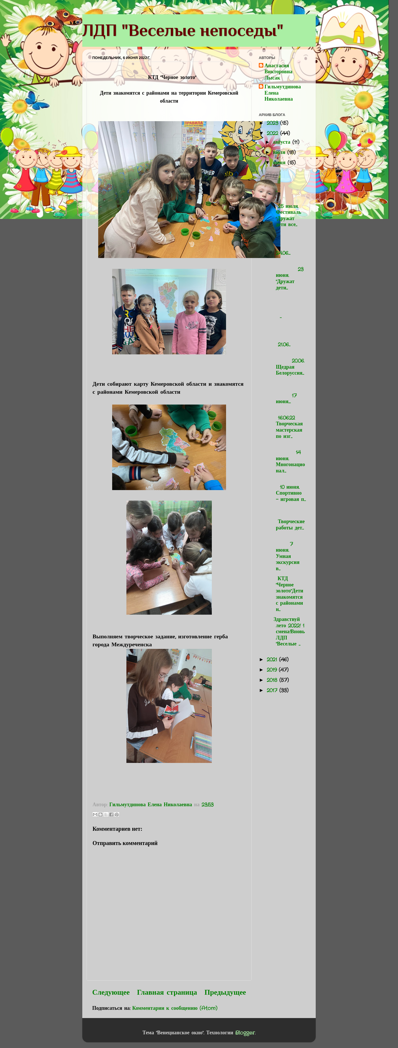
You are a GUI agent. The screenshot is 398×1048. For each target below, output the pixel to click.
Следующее (111, 993)
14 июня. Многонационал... (288, 459)
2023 (273, 123)
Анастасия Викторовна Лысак (278, 72)
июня (280, 162)
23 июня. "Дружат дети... (288, 275)
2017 (273, 690)
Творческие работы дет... (288, 519)
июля (280, 152)
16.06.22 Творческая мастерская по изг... (287, 424)
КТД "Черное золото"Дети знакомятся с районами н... (287, 594)
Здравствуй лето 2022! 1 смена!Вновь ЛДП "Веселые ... (288, 632)
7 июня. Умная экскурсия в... (288, 553)
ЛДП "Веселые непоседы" (182, 30)
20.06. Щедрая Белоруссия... (288, 364)
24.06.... (289, 244)
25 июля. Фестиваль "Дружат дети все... (286, 212)
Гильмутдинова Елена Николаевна (282, 93)
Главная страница (167, 993)
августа (282, 142)
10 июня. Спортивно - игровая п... (289, 490)
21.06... (289, 336)
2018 (273, 680)
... (289, 181)
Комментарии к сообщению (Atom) (175, 1008)
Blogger (245, 1033)
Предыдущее (225, 993)
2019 (273, 670)
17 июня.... (289, 392)
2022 (273, 133)
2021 (273, 659)
